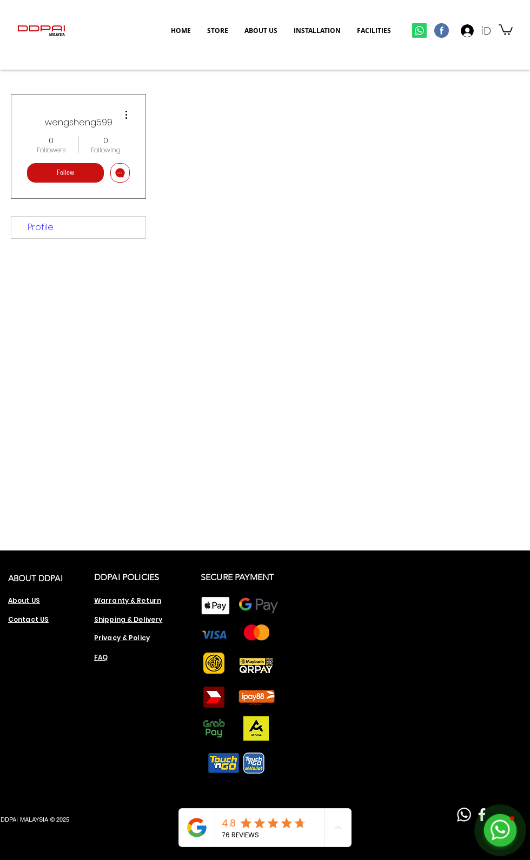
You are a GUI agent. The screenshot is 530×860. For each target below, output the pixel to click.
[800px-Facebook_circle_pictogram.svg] (441, 30)
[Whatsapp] (419, 30)
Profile (41, 227)
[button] (506, 29)
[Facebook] (482, 814)
